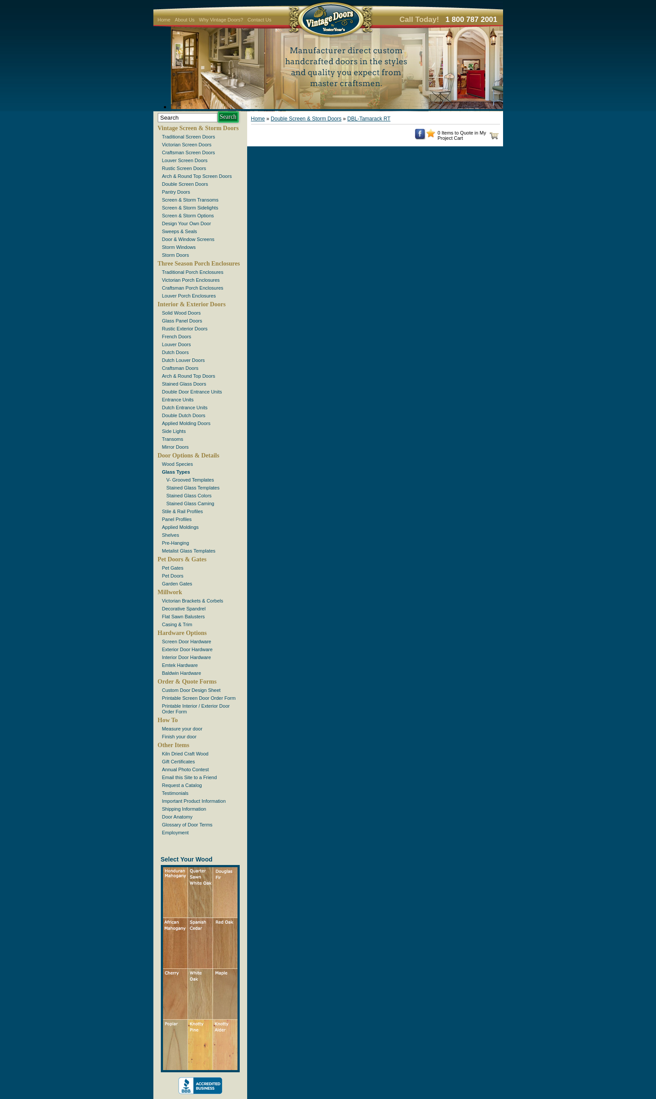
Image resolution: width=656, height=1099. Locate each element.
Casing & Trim (177, 624)
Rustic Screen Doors (184, 168)
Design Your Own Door (186, 223)
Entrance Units (178, 399)
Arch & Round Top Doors (188, 376)
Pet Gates (173, 568)
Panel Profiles (177, 519)
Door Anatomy (177, 816)
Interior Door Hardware (186, 657)
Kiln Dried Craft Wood (185, 753)
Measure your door (182, 728)
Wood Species (177, 464)
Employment (175, 832)
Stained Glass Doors (184, 383)
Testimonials (175, 793)
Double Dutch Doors (184, 415)
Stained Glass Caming (190, 503)
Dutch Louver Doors (183, 360)
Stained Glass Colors (189, 495)
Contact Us (259, 19)
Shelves (170, 535)
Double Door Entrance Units (192, 391)
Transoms (173, 439)
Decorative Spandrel (184, 608)
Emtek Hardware (180, 665)
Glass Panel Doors (182, 320)
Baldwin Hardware (181, 673)
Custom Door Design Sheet (191, 690)
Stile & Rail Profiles (182, 511)
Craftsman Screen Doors (188, 152)
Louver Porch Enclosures (189, 295)
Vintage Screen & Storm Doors (198, 128)
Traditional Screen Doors (188, 136)
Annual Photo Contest (185, 769)
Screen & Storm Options (188, 215)
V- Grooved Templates (190, 479)
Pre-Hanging (175, 543)
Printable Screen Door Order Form (199, 698)
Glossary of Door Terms (187, 824)
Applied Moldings (180, 527)
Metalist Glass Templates (189, 550)
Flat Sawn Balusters (183, 616)
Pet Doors (173, 575)
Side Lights (174, 431)
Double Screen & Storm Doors (306, 119)
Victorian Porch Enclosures (191, 280)
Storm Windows (179, 247)
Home (164, 19)
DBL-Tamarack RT (369, 119)
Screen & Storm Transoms (190, 199)
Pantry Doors (176, 192)
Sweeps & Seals (179, 231)
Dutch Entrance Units (185, 407)
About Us (185, 19)
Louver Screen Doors (185, 160)
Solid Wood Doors (181, 313)
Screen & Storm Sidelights (190, 207)
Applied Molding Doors (186, 423)
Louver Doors (176, 344)
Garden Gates (177, 583)
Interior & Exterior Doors (192, 304)
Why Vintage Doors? (221, 19)
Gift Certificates (178, 761)
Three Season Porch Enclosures (199, 263)
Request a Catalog (182, 785)
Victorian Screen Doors (187, 144)
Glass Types (176, 472)
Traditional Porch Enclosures (192, 272)
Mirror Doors (175, 447)
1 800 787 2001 (471, 19)
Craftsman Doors (180, 368)
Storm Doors (175, 255)
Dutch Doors (175, 352)
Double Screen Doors (185, 184)
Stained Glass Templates (193, 487)
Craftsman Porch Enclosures (192, 288)
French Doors (176, 336)
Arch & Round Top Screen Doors (197, 176)
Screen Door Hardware (187, 641)
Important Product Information (194, 801)
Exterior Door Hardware (187, 649)
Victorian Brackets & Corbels (192, 600)
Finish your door (179, 736)
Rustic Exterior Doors (185, 328)
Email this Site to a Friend (189, 777)
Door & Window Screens (188, 239)
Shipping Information (184, 809)
